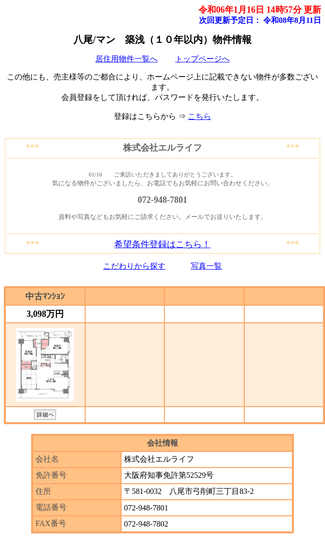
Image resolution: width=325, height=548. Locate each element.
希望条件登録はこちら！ (162, 244)
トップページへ (202, 59)
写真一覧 (206, 266)
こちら (199, 116)
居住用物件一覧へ (126, 59)
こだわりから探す (134, 266)
